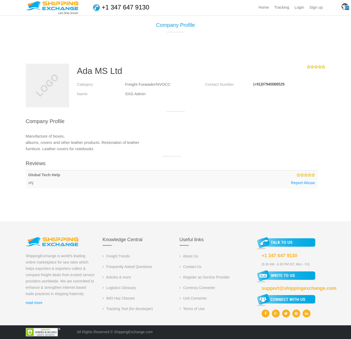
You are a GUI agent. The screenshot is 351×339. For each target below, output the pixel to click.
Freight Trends (116, 256)
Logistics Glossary (119, 288)
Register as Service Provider (205, 277)
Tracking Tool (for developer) (128, 309)
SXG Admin (135, 94)
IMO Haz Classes (119, 298)
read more (34, 303)
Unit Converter (193, 298)
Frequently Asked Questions (127, 267)
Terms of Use (192, 309)
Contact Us (190, 267)
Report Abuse (303, 182)
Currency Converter (197, 288)
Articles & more (117, 277)
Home (263, 7)
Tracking (281, 7)
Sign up (316, 7)
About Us (189, 256)
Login (299, 7)
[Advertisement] (175, 50)
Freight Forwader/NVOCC (148, 84)
